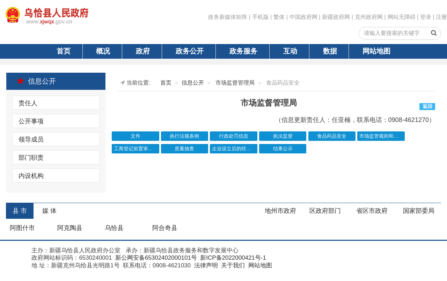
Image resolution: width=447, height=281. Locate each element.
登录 (425, 17)
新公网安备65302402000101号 (155, 257)
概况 (103, 51)
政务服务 (243, 51)
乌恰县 (114, 227)
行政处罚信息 (233, 136)
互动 (290, 51)
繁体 (279, 17)
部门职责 (31, 157)
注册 (441, 17)
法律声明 (205, 265)
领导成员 (31, 139)
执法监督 (283, 136)
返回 (427, 106)
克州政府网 (369, 17)
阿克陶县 (69, 227)
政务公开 (190, 51)
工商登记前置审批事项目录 (136, 148)
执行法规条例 (184, 136)
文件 (135, 136)
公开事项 (31, 121)
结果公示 (283, 148)
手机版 (260, 17)
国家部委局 (418, 210)
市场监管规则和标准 (381, 136)
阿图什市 (22, 227)
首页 (64, 51)
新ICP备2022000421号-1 (232, 257)
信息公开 (36, 81)
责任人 (28, 103)
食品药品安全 (331, 136)
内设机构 (31, 175)
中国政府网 (303, 17)
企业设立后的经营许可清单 (234, 148)
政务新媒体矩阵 (227, 17)
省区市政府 (372, 210)
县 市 (20, 210)
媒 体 (49, 210)
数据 (330, 51)
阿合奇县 (164, 227)
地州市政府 (280, 210)
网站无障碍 (402, 17)
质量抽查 (184, 148)
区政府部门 (325, 210)
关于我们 (232, 265)
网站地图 (376, 51)
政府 (143, 51)
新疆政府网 (336, 17)
